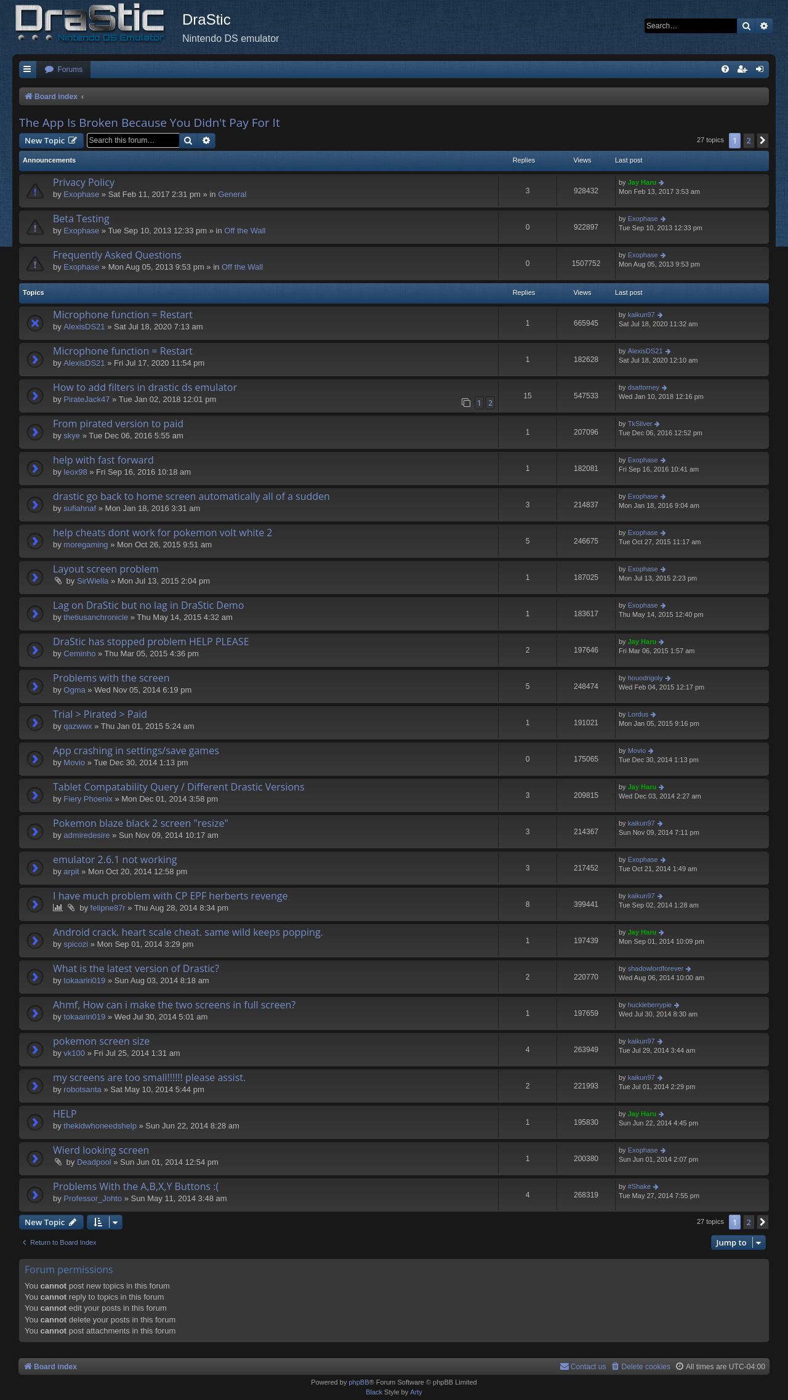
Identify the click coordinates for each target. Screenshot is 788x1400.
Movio (74, 762)
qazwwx (77, 726)
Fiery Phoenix (87, 798)
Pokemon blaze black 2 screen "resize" (140, 823)
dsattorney (643, 387)
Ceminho (79, 653)
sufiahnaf (79, 508)
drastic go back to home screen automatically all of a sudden (191, 496)
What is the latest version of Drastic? (136, 968)
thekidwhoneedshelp (100, 1125)
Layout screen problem (106, 569)
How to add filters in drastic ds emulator (145, 387)
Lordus (638, 714)
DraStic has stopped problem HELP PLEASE (151, 641)
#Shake (639, 1186)
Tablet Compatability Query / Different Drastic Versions (179, 787)
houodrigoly (645, 678)
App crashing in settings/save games (136, 750)
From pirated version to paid (118, 423)
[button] (763, 140)
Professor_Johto (92, 1198)
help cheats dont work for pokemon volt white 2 (163, 532)
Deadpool (94, 1162)
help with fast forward (103, 460)
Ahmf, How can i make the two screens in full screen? (174, 1005)
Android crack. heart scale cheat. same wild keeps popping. (188, 932)
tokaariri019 (84, 980)
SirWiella (92, 580)
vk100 (74, 1053)
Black (374, 1392)
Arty (416, 1392)
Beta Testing (81, 218)
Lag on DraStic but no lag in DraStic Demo (148, 605)
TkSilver (640, 423)
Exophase (81, 194)
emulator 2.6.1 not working (115, 859)
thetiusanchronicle (95, 617)
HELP (65, 1113)
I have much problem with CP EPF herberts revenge (170, 896)
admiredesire (86, 835)
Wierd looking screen (101, 1150)
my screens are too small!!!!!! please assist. (149, 1077)
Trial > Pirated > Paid (100, 714)
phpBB (358, 1382)
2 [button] (749, 140)
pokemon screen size (101, 1041)
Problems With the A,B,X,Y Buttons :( (136, 1186)
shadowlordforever (656, 968)
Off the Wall (244, 230)
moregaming (85, 544)
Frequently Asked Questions (117, 255)
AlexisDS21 (84, 326)
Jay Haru (642, 182)
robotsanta (82, 1089)
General (232, 194)
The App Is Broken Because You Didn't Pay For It (149, 123)
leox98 (75, 472)
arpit (71, 871)
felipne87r (108, 907)
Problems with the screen (111, 678)
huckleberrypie (650, 1004)
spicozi (75, 944)
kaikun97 (641, 314)
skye (71, 435)
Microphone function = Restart (123, 314)
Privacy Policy (84, 182)
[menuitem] (63, 70)
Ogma (74, 689)
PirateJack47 (86, 399)
